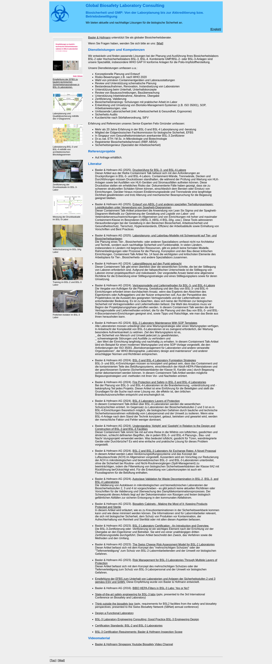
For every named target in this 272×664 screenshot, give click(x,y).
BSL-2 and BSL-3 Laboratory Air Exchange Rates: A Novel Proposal (174, 450)
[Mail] (160, 43)
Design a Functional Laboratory (114, 613)
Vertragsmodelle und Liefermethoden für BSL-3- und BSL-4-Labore (174, 285)
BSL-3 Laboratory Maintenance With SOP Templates (165, 322)
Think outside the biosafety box (114, 603)
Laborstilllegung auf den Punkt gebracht (157, 263)
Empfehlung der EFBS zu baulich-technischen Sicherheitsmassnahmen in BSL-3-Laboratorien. (66, 83)
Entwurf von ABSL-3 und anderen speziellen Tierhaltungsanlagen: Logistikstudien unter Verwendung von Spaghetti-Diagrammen (154, 206)
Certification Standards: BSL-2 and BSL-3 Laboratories (129, 625)
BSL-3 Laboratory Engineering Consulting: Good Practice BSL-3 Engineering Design (147, 619)
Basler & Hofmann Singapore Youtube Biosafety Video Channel (134, 644)
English (215, 29)
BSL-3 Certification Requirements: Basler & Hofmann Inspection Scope (138, 631)
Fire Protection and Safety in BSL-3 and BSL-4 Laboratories (169, 382)
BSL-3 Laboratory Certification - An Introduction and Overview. (171, 525)
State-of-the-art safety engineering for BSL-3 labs (125, 594)
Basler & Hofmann (99, 37)
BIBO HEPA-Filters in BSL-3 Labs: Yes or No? (161, 588)
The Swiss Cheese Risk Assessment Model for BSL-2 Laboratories (174, 544)
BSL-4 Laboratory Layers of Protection (156, 400)
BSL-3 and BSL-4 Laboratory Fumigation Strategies (164, 360)
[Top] (53, 660)
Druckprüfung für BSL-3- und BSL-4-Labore (159, 170)
